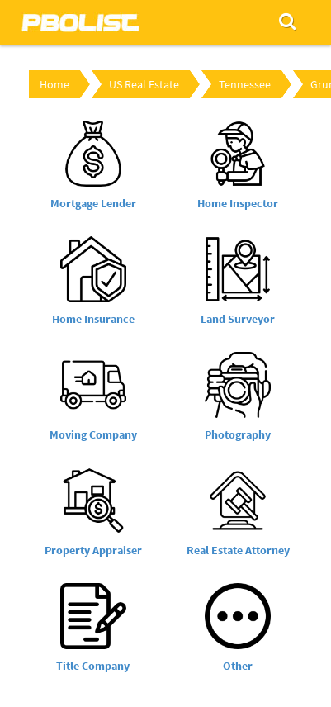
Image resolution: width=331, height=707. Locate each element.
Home (54, 84)
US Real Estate (144, 84)
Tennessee (245, 84)
